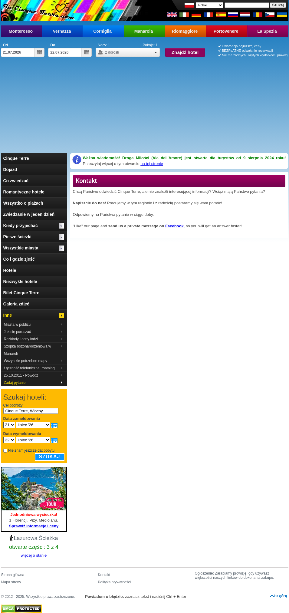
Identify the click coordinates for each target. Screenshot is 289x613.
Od (5, 45)
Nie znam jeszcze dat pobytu (31, 450)
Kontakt (104, 575)
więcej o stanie (34, 555)
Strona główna (13, 575)
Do (52, 45)
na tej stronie (151, 163)
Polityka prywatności (114, 582)
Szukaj (49, 456)
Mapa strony (11, 582)
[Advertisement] (144, 107)
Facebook (174, 226)
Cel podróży (13, 405)
